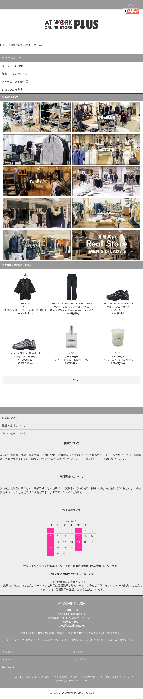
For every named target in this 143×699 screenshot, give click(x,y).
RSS (78, 681)
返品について (78, 677)
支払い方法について (28, 677)
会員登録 (77, 652)
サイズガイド (64, 677)
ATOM (84, 681)
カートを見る (79, 659)
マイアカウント (9, 652)
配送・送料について (47, 677)
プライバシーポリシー (121, 677)
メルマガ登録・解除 (64, 681)
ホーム (14, 677)
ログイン (6, 659)
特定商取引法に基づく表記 (98, 677)
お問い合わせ (8, 667)
